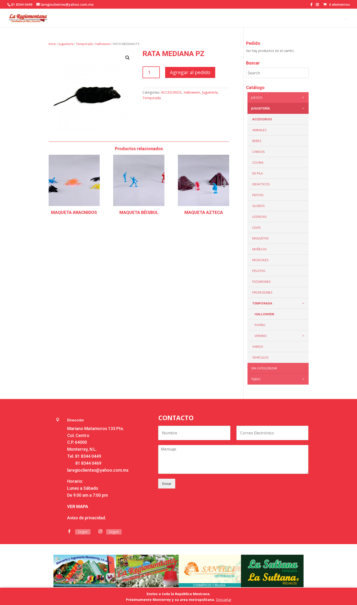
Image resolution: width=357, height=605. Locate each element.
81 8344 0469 (88, 463)
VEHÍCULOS (260, 357)
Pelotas (258, 271)
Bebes (256, 141)
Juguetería (66, 44)
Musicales (260, 260)
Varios (257, 346)
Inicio (52, 44)
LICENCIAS (259, 216)
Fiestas (258, 195)
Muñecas (259, 249)
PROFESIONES (262, 292)
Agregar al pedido (190, 72)
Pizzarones (261, 281)
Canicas (258, 151)
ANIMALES (259, 130)
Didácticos (261, 184)
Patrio (260, 325)
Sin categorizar (264, 368)
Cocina (257, 162)
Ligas (256, 227)
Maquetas (260, 238)
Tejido (278, 379)
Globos (258, 206)
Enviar (166, 483)
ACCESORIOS (171, 92)
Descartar (223, 599)
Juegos (278, 97)
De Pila (257, 173)
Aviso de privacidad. (86, 517)
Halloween (103, 44)
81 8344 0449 (88, 456)
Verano (280, 336)
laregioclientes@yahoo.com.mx (98, 470)
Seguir (83, 531)
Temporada (84, 44)
